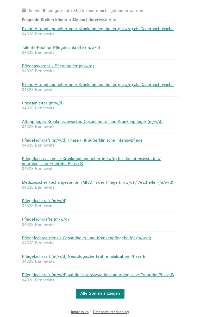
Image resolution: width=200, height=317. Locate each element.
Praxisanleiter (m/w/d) (43, 103)
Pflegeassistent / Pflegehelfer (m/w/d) (58, 66)
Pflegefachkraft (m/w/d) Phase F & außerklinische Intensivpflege (82, 140)
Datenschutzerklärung (111, 312)
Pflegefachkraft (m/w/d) (44, 201)
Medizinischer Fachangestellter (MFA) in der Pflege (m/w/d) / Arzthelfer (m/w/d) (97, 183)
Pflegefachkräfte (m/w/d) (45, 219)
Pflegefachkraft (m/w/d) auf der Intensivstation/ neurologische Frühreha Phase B (98, 275)
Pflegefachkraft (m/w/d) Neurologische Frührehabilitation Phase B (84, 257)
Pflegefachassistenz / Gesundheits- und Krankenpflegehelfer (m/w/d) (86, 238)
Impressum (80, 312)
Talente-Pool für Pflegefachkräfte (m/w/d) (61, 48)
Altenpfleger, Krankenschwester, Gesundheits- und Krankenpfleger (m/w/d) (92, 122)
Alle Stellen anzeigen (100, 293)
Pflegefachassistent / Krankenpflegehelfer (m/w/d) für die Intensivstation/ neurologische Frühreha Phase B (91, 161)
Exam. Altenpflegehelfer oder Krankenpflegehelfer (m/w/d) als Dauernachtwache (98, 29)
